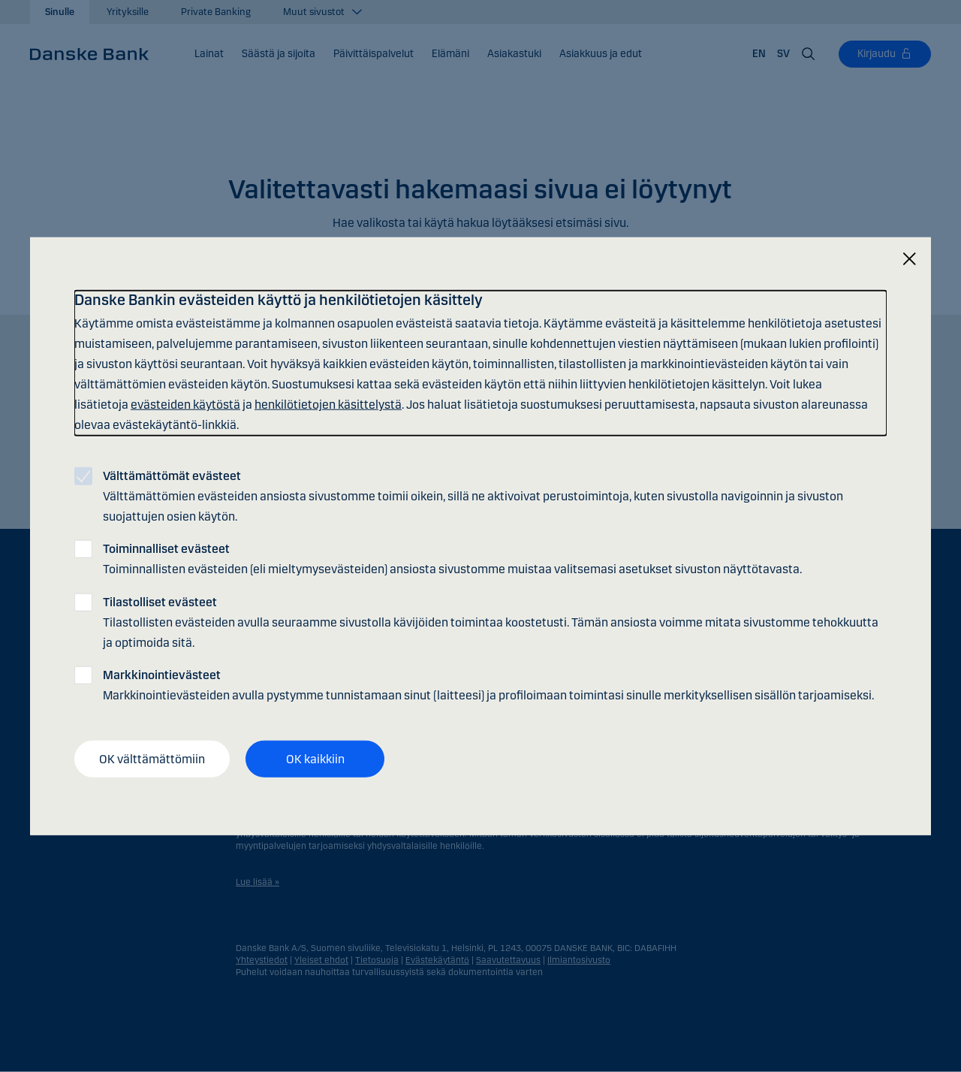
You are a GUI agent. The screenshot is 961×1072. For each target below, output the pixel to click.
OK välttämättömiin (152, 758)
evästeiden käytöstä (185, 404)
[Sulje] (909, 259)
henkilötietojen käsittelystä (328, 404)
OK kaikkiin (315, 758)
